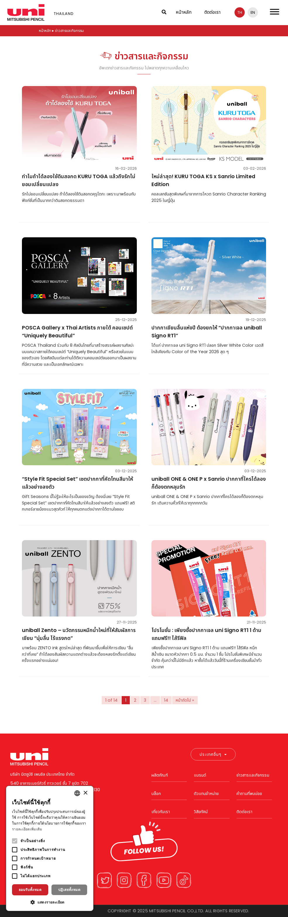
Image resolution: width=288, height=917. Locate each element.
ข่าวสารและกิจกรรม (253, 775)
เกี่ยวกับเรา (160, 812)
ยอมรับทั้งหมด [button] (30, 889)
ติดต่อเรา (212, 12)
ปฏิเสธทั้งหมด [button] (69, 889)
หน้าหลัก (184, 12)
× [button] (85, 793)
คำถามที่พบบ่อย (249, 793)
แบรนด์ (200, 775)
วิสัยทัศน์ (201, 812)
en (253, 12)
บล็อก (156, 793)
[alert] (50, 848)
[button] (49, 902)
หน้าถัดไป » (185, 700)
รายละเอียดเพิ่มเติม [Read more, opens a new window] (27, 829)
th (239, 12)
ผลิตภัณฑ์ (159, 775)
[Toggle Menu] (274, 11)
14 (166, 700)
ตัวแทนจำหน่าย (206, 793)
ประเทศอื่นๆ (213, 754)
